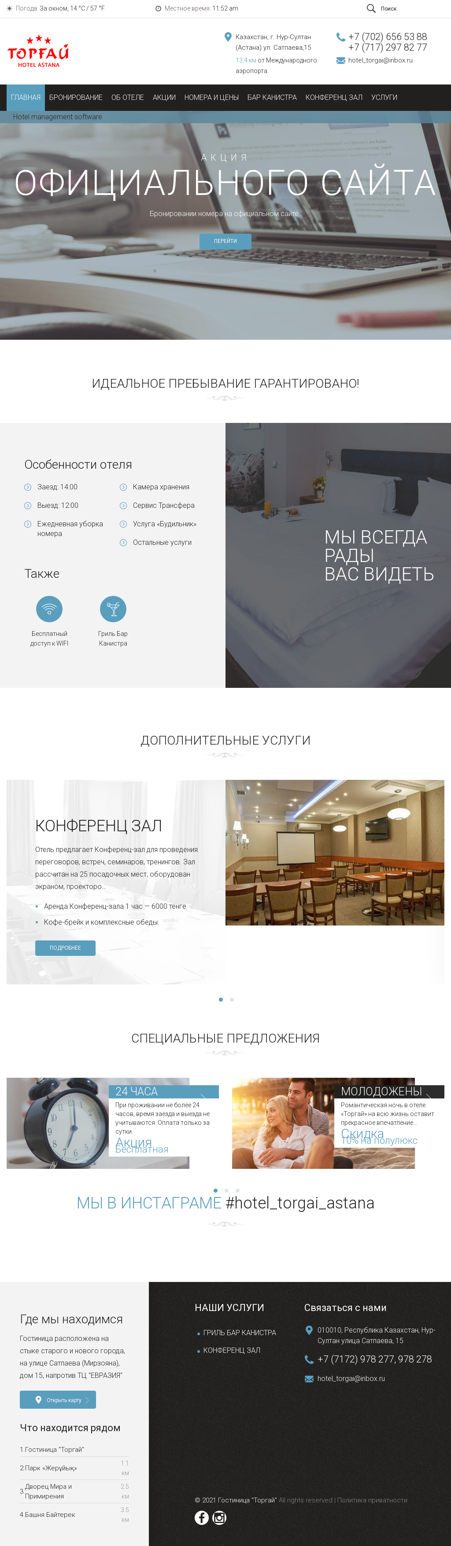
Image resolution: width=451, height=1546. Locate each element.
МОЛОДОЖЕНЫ (381, 1091)
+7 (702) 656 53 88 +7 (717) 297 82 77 (387, 42)
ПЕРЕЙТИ (225, 241)
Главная (26, 97)
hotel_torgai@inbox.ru (380, 60)
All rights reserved (306, 1500)
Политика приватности (371, 1500)
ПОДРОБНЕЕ (65, 948)
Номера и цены (212, 97)
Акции (164, 97)
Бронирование (76, 97)
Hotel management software (57, 117)
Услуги (384, 97)
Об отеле (127, 97)
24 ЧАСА (136, 1091)
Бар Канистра (272, 97)
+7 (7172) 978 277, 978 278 (375, 1359)
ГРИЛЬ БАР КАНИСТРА (239, 1333)
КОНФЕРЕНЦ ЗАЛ (231, 1350)
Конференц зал (334, 97)
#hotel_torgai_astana (300, 1203)
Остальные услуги (162, 542)
